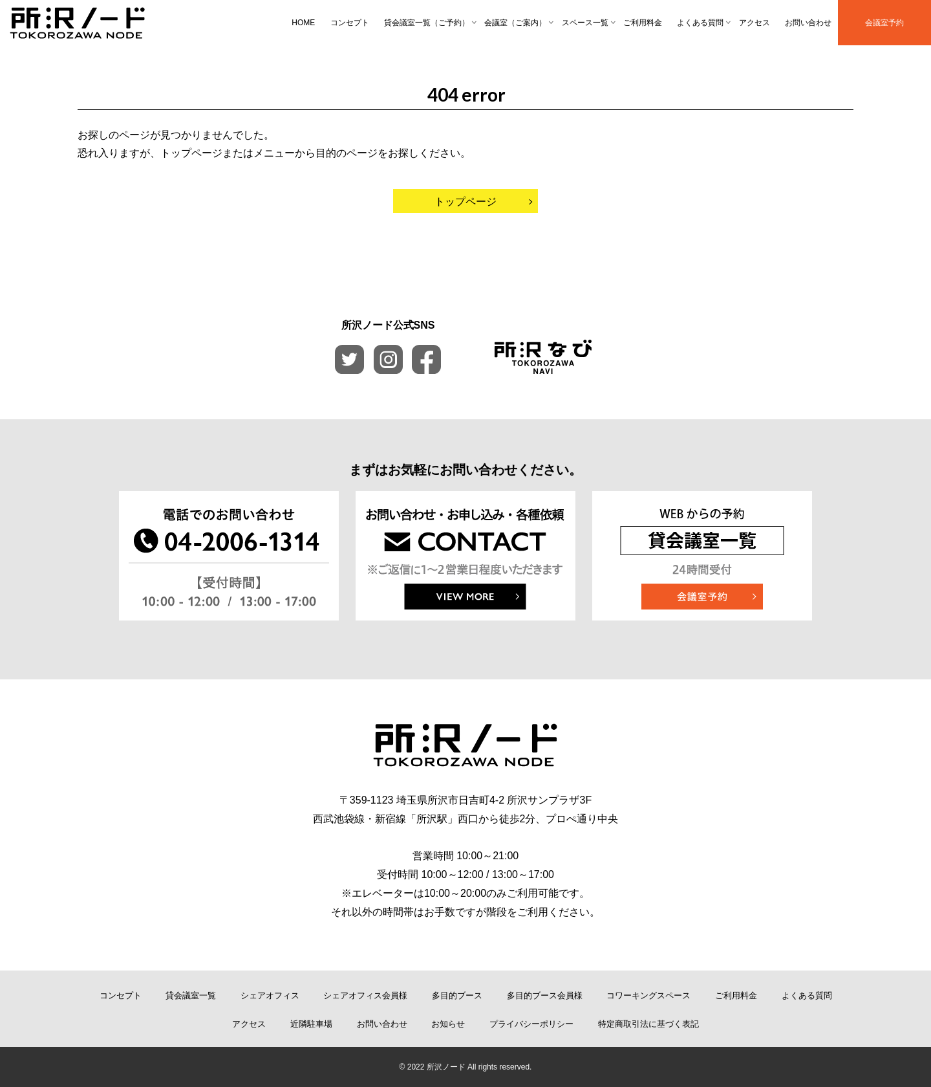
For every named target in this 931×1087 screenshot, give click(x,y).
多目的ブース (457, 995)
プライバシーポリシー (531, 1024)
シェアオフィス (270, 995)
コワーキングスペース (648, 995)
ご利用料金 (642, 22)
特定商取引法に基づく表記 (648, 1024)
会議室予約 (884, 22)
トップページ (465, 201)
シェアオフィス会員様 (365, 995)
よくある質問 (700, 22)
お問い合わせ (808, 22)
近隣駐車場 (311, 1024)
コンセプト (349, 22)
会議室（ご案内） (515, 22)
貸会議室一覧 (191, 995)
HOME (303, 22)
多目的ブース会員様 (545, 995)
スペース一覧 (585, 22)
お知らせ (448, 1024)
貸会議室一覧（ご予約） (426, 22)
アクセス (754, 22)
